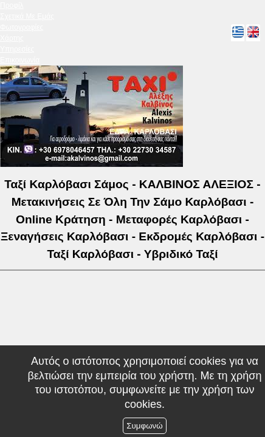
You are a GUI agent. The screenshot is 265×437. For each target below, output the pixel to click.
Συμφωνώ (144, 425)
